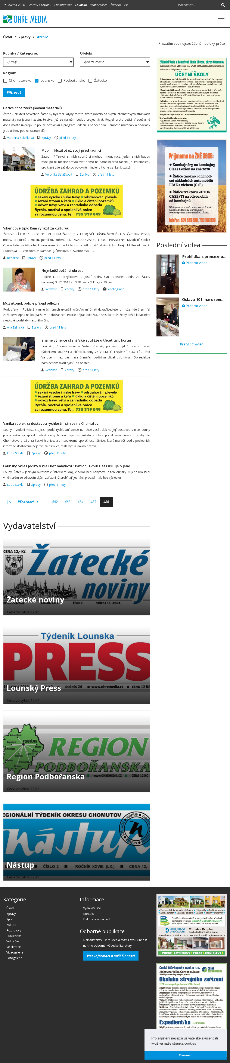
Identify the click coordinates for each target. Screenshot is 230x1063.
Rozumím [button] (186, 1055)
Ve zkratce (13, 947)
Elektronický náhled (96, 919)
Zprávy (24, 37)
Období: (86, 53)
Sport (10, 919)
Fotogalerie (14, 958)
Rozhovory (13, 930)
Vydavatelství (92, 908)
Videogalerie (14, 952)
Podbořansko (99, 5)
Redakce (13, 258)
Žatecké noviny (35, 600)
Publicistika (14, 936)
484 (80, 501)
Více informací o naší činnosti (111, 955)
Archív (42, 37)
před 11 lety (67, 138)
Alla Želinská (16, 327)
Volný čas (12, 941)
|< (9, 501)
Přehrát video (195, 263)
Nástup (20, 865)
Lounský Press (34, 688)
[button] (197, 1043)
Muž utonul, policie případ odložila (31, 303)
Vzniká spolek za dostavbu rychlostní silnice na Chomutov (51, 423)
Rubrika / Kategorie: (20, 53)
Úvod (7, 37)
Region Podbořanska (46, 776)
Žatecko (116, 5)
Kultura (11, 925)
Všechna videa (191, 344)
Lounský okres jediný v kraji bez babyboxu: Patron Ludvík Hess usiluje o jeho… (68, 466)
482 (55, 501)
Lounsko (81, 5)
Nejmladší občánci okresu (62, 270)
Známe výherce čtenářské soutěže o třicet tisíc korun (86, 340)
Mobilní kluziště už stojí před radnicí (71, 150)
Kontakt (88, 914)
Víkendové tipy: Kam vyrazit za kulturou (36, 228)
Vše (126, 5)
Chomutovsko (63, 5)
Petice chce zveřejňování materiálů (32, 108)
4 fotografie (116, 289)
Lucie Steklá (15, 453)
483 (68, 501)
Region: (9, 73)
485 (93, 501)
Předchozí (28, 502)
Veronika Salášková (21, 138)
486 (106, 501)
